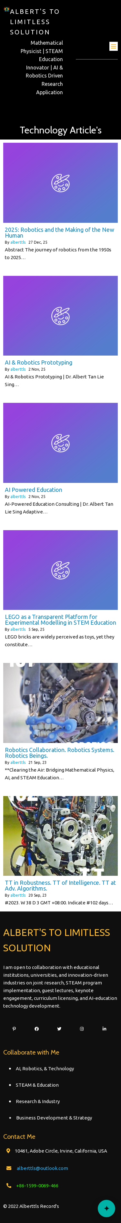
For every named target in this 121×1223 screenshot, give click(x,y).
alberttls (17, 242)
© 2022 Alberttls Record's (31, 1206)
